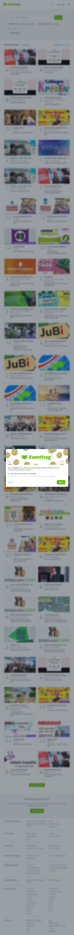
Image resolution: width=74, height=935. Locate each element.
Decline (10, 482)
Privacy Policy (51, 476)
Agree (61, 482)
